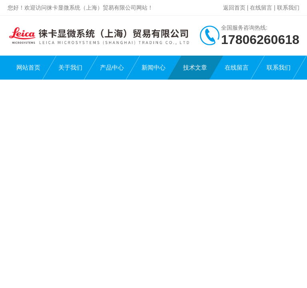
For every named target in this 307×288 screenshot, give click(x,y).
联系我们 (288, 7)
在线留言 (261, 7)
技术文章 (195, 67)
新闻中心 (153, 67)
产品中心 (112, 67)
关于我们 (70, 67)
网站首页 (28, 67)
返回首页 (234, 7)
